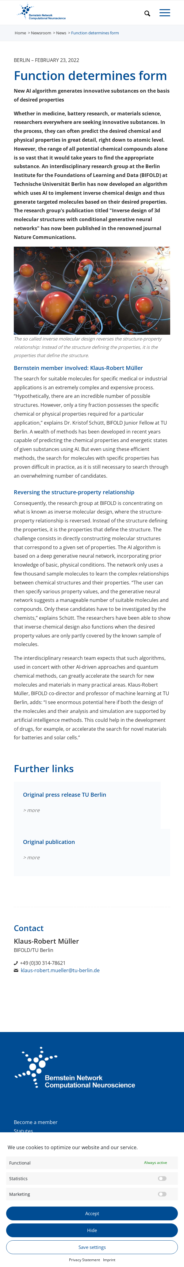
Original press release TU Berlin (64, 794)
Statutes (23, 1131)
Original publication (49, 841)
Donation (25, 1139)
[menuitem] (144, 12)
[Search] (144, 12)
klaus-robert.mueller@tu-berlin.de (60, 970)
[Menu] (161, 12)
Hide (92, 1241)
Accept (92, 1224)
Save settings (92, 1257)
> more (31, 810)
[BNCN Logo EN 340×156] (76, 12)
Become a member (36, 1122)
